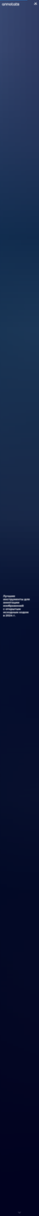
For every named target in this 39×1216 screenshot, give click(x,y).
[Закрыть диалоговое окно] (35, 3)
